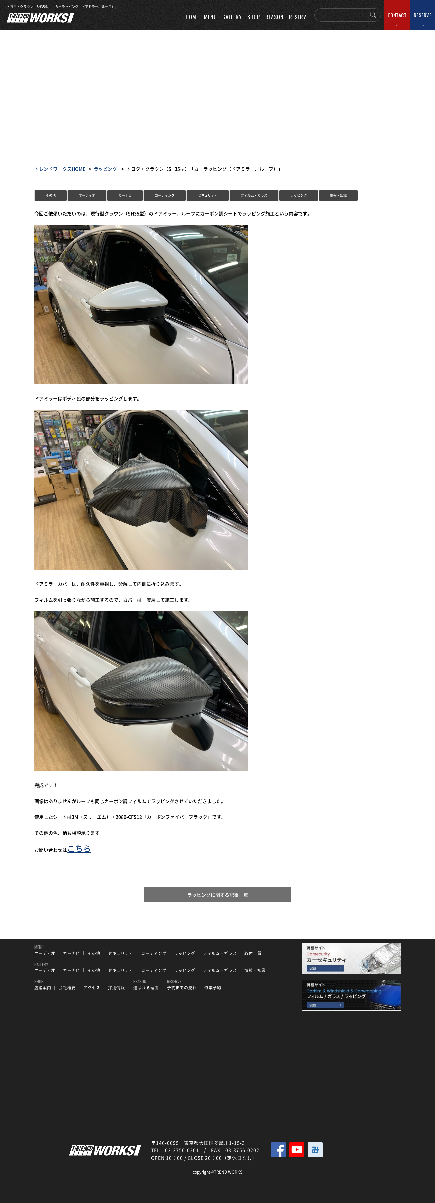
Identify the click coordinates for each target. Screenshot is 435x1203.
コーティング (165, 195)
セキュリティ (208, 195)
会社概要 (67, 988)
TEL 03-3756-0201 (175, 1150)
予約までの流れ (182, 988)
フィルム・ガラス (254, 195)
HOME (192, 17)
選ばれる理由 (146, 988)
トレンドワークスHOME (59, 168)
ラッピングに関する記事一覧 (217, 894)
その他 (51, 195)
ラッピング (105, 168)
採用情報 (116, 988)
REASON (274, 17)
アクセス (91, 988)
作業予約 (212, 988)
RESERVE (423, 15)
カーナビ (125, 195)
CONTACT (397, 15)
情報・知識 (338, 195)
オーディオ (87, 195)
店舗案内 (42, 988)
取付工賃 (252, 953)
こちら (79, 848)
